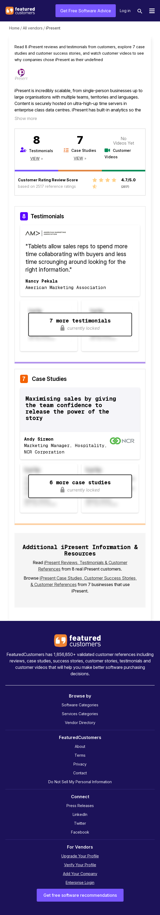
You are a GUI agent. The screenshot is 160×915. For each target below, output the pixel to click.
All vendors (33, 28)
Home (14, 28)
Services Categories (80, 713)
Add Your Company (80, 873)
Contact (80, 773)
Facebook (80, 832)
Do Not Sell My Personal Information (80, 781)
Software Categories (80, 705)
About (80, 746)
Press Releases (80, 805)
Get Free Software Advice (85, 10)
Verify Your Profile (80, 864)
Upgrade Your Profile (80, 856)
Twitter (80, 823)
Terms (80, 755)
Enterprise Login (80, 882)
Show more (25, 118)
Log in (125, 10)
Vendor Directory (80, 722)
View (35, 158)
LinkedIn (80, 814)
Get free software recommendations (80, 895)
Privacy (80, 764)
